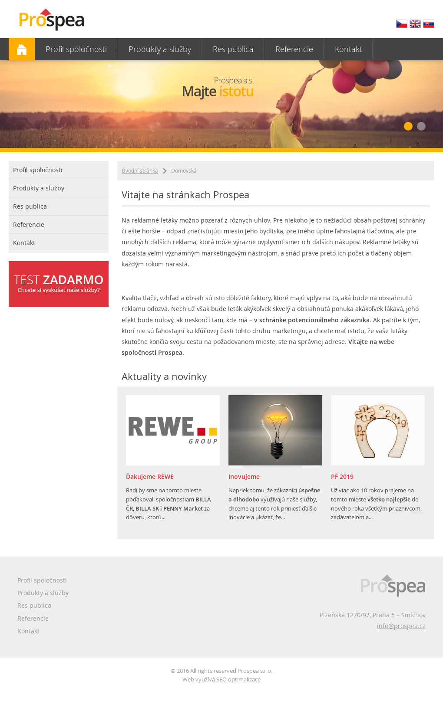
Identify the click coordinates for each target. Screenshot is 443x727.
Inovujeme (244, 476)
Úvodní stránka (140, 170)
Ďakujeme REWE (150, 476)
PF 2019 (342, 476)
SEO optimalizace (238, 679)
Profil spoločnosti (76, 49)
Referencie (294, 49)
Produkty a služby (160, 49)
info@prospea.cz (401, 626)
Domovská (22, 49)
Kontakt (348, 49)
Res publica (233, 49)
